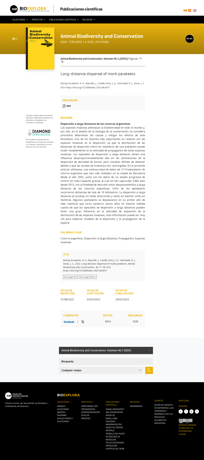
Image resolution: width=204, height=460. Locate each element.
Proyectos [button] (37, 19)
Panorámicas (136, 406)
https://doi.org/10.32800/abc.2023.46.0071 (88, 87)
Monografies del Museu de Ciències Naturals (114, 427)
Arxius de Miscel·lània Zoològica (111, 418)
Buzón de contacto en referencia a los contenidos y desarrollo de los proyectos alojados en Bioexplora (164, 414)
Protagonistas (88, 409)
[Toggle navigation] (147, 25)
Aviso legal (184, 400)
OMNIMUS (61, 406)
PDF (69, 105)
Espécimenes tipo (89, 406)
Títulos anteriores (115, 442)
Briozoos (85, 418)
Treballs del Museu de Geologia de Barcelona (115, 436)
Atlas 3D (85, 415)
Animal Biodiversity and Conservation (102, 36)
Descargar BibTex (88, 277)
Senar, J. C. (139, 83)
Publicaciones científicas (81, 9)
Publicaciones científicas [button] (62, 19)
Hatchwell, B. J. (125, 83)
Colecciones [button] (19, 19)
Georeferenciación (90, 412)
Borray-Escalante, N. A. (72, 83)
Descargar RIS (70, 277)
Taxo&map (61, 415)
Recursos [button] (87, 19)
